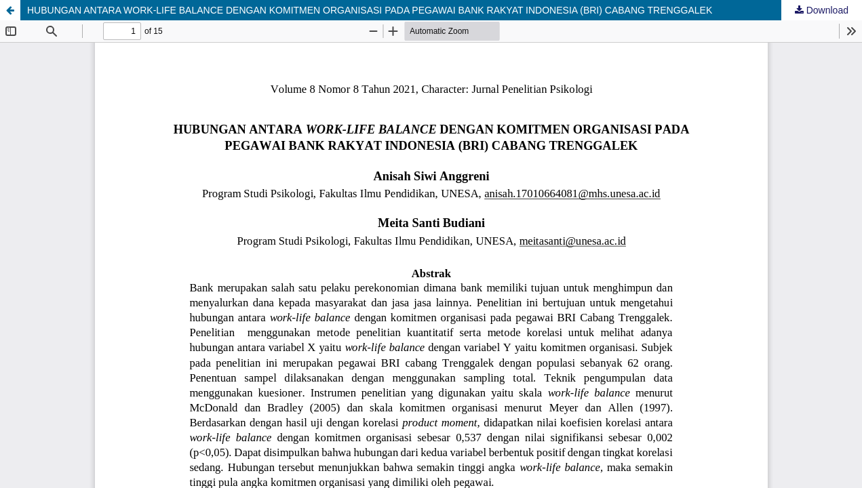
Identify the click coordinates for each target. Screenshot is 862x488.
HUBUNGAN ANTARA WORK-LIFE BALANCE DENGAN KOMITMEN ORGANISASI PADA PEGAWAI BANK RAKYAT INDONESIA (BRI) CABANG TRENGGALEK (369, 10)
